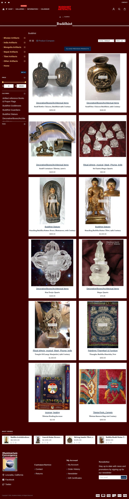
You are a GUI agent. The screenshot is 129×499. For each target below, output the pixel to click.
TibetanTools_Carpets (103, 412)
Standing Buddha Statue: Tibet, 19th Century (103, 231)
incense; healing (52, 412)
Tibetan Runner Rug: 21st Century (103, 416)
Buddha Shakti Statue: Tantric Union (116, 437)
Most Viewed (7, 431)
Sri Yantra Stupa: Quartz (103, 169)
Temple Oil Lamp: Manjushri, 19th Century (52, 354)
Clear (24, 72)
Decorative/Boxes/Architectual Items (52, 103)
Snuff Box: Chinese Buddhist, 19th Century (102, 107)
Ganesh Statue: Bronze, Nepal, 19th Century (52, 437)
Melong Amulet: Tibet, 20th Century (84, 437)
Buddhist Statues (52, 227)
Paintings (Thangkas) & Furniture (103, 350)
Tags (4, 124)
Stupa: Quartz (102, 293)
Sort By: (99, 40)
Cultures (5, 93)
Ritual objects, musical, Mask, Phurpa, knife (102, 165)
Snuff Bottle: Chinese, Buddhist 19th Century (52, 107)
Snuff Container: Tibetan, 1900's (52, 169)
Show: (118, 40)
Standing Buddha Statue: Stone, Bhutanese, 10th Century (52, 231)
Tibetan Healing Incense (52, 416)
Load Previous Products (78, 49)
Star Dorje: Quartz (52, 293)
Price (4, 77)
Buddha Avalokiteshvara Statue (21, 437)
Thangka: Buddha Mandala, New (102, 354)
